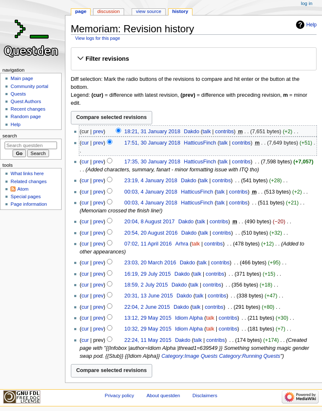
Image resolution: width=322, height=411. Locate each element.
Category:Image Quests (189, 356)
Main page (21, 78)
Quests (18, 93)
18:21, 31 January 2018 (152, 131)
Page (80, 11)
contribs (224, 131)
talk (207, 131)
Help (311, 25)
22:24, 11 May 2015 (148, 340)
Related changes (28, 181)
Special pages (25, 196)
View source (148, 11)
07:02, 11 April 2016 (148, 244)
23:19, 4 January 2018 (151, 181)
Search (10, 135)
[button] (193, 58)
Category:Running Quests (249, 356)
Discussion (108, 11)
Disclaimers (204, 395)
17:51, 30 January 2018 (152, 143)
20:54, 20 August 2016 (151, 233)
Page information (28, 204)
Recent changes (27, 108)
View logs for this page (97, 38)
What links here (27, 173)
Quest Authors (25, 101)
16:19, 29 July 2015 (148, 274)
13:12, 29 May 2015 (148, 318)
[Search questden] (31, 145)
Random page (25, 116)
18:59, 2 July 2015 (146, 285)
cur (85, 143)
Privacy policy (119, 395)
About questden (163, 395)
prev (98, 131)
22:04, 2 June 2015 (147, 307)
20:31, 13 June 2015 (149, 296)
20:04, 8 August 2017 (150, 222)
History (180, 11)
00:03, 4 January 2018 (151, 192)
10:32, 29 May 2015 (148, 329)
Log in (306, 3)
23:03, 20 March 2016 (150, 263)
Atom (23, 188)
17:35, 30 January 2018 (152, 162)
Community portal (29, 86)
